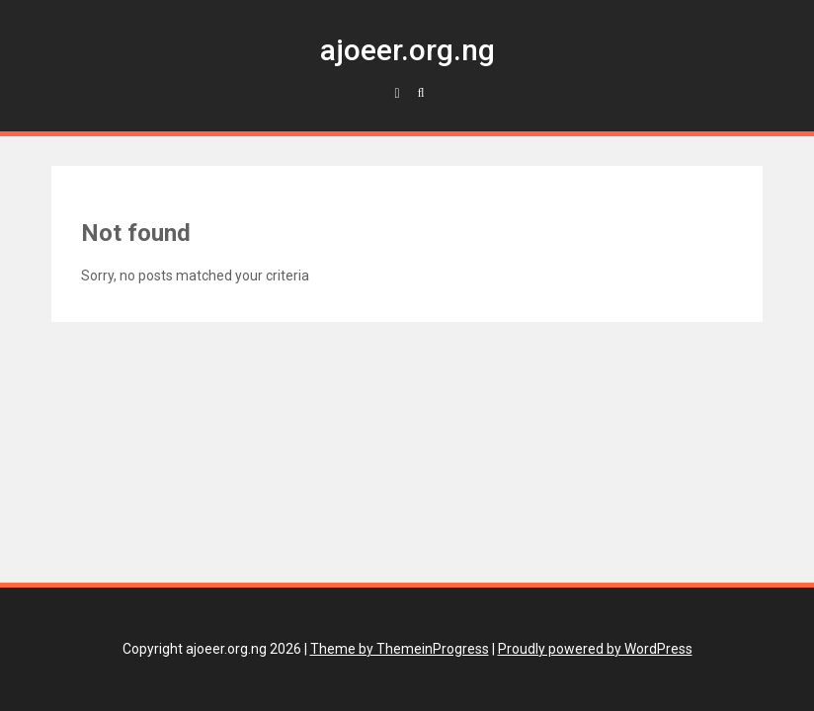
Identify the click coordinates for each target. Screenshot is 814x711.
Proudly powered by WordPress (595, 649)
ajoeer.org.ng (407, 50)
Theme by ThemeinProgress (399, 649)
